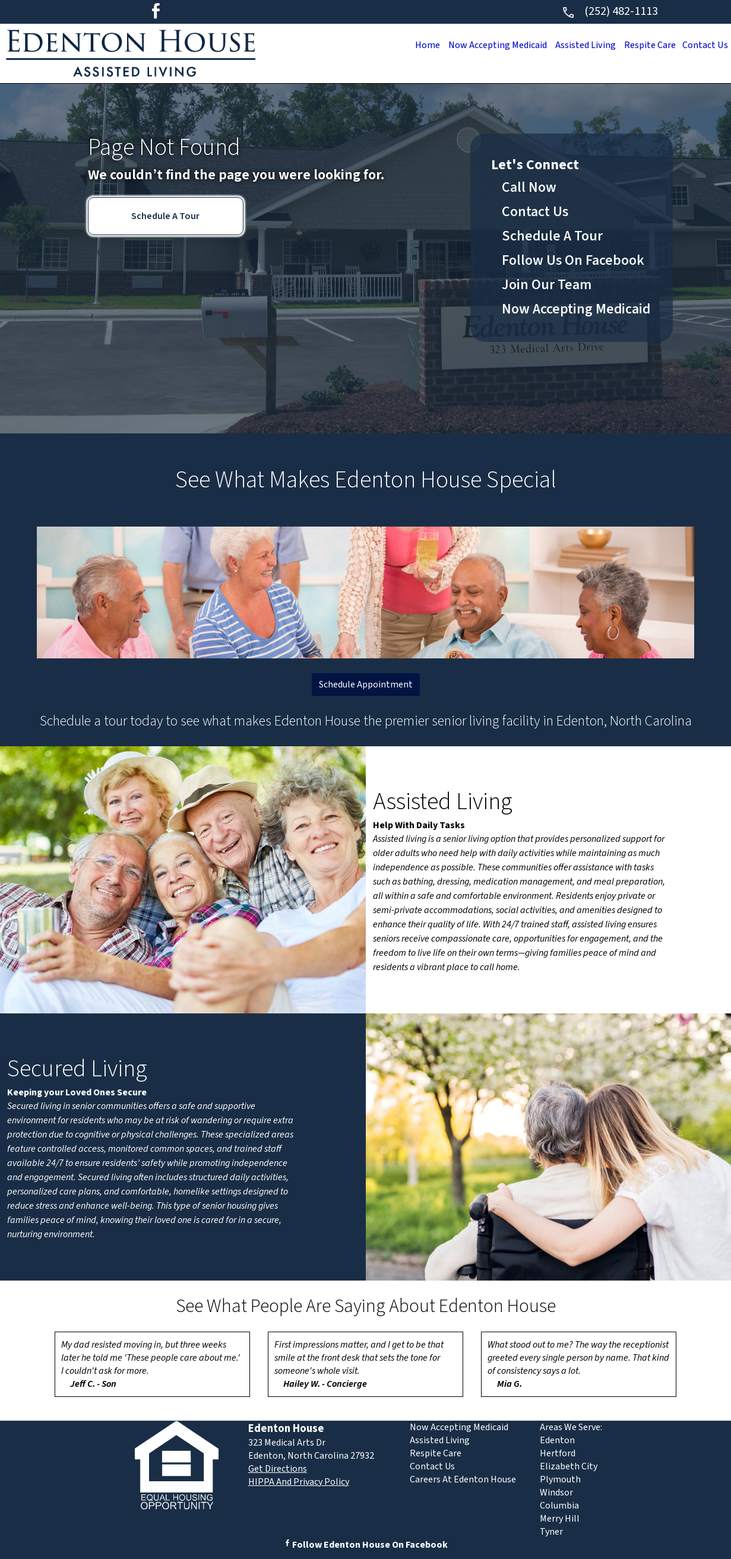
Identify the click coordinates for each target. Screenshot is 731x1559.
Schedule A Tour (165, 216)
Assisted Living (577, 45)
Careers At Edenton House (463, 1479)
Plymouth (560, 1479)
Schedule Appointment (366, 684)
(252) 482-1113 (609, 11)
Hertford (557, 1453)
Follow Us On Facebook (573, 260)
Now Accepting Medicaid (484, 45)
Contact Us (703, 45)
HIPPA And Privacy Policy (298, 1481)
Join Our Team (546, 284)
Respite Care (645, 45)
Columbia (559, 1505)
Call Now (529, 187)
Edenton (557, 1440)
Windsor (556, 1492)
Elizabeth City (568, 1466)
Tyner (551, 1531)
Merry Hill (560, 1518)
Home (410, 45)
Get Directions (277, 1468)
